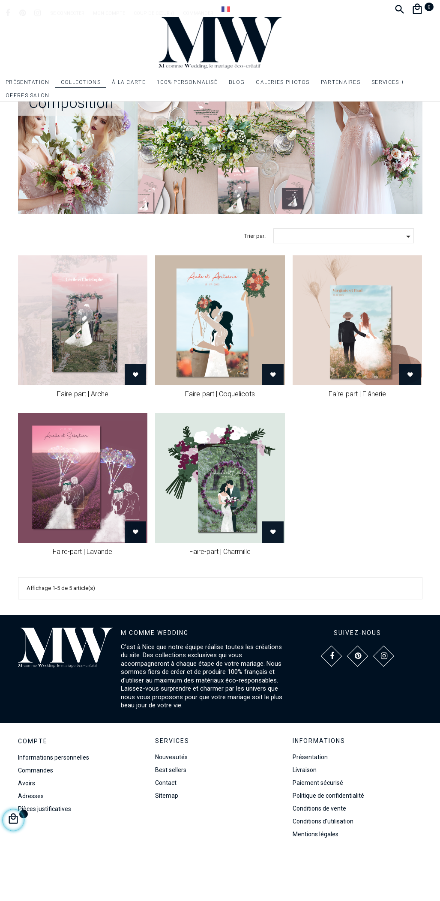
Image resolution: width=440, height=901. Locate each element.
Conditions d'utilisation (323, 865)
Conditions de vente (319, 852)
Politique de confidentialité (328, 839)
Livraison (305, 814)
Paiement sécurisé (318, 826)
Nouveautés (171, 801)
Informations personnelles (53, 801)
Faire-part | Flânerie (357, 438)
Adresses (31, 840)
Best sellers (170, 814)
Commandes (35, 814)
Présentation (310, 801)
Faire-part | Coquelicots (220, 438)
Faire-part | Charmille (220, 595)
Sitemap (166, 839)
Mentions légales (315, 878)
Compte (33, 785)
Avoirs (26, 827)
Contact (166, 826)
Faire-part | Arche (82, 438)
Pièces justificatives (44, 853)
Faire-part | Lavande (82, 595)
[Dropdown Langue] (225, 9)
